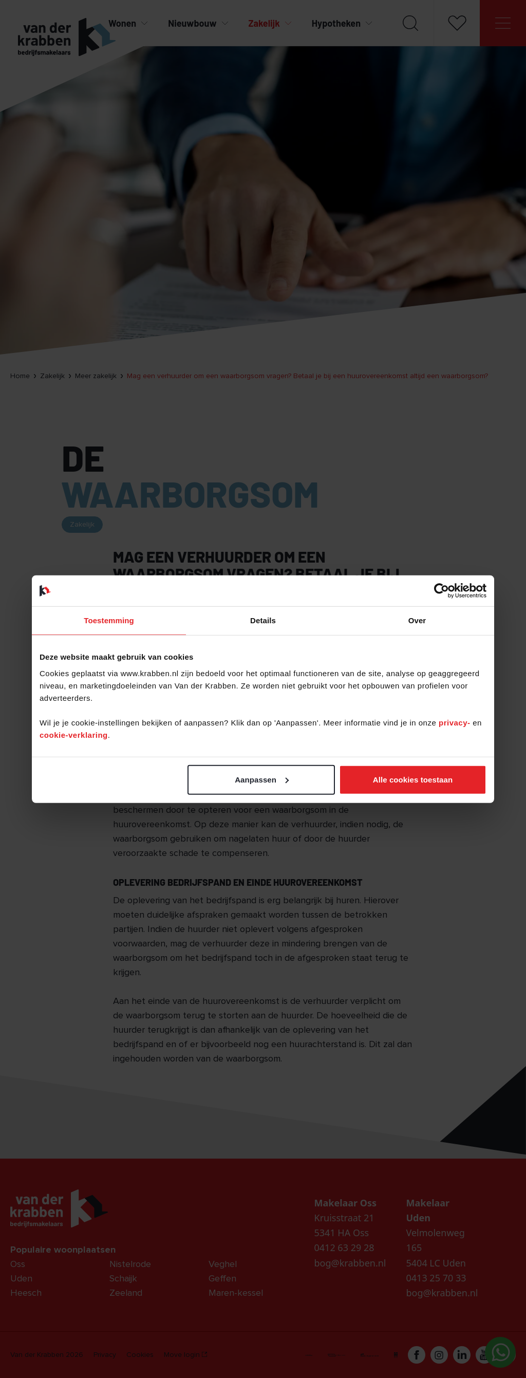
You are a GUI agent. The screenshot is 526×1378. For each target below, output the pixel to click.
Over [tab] (417, 620)
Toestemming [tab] (109, 620)
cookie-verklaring (74, 734)
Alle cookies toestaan (413, 779)
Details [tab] (263, 620)
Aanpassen (262, 779)
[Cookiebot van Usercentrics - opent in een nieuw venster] (441, 591)
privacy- (456, 722)
